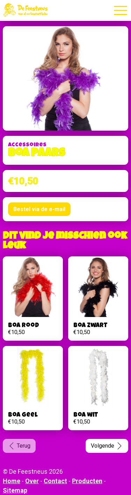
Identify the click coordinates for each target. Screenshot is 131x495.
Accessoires (27, 145)
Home (11, 481)
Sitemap (15, 490)
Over (32, 481)
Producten (87, 481)
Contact (55, 481)
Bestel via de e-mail (39, 209)
